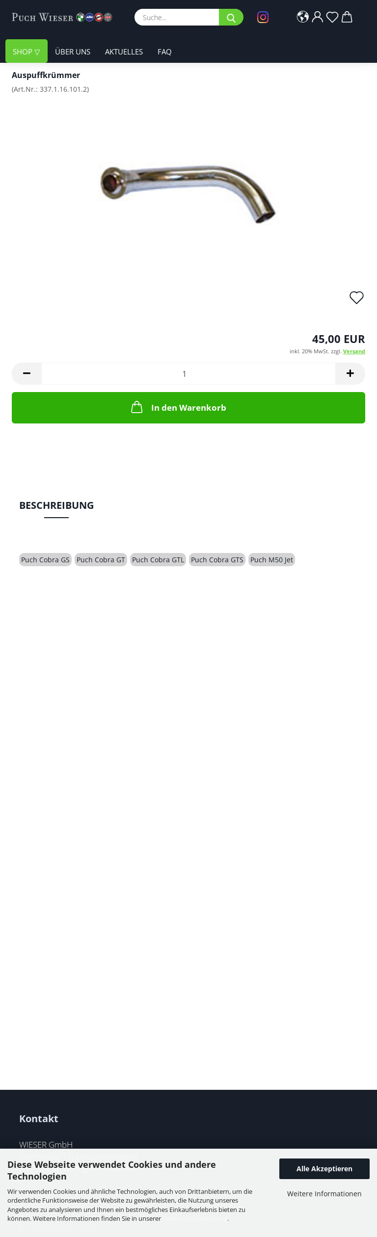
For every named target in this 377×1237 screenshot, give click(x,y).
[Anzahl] (188, 374)
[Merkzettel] (332, 17)
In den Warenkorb (177, 407)
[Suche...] (231, 17)
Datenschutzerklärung (194, 1218)
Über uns (72, 51)
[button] (303, 17)
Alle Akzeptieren (324, 1168)
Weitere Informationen (324, 1193)
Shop (23, 51)
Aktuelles (124, 51)
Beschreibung (56, 505)
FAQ (165, 51)
